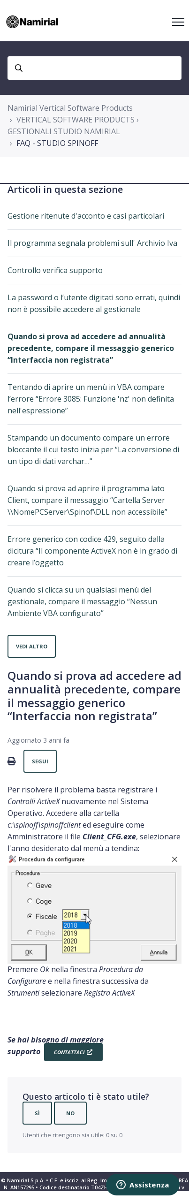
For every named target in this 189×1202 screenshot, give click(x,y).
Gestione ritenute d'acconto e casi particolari (86, 216)
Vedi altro (31, 646)
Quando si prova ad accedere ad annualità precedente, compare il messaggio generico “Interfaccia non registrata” (91, 348)
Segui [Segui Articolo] (40, 761)
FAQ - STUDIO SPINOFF (57, 143)
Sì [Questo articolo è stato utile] (37, 1113)
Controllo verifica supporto (55, 270)
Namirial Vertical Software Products (70, 108)
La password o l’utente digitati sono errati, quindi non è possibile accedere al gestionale (94, 303)
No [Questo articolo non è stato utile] (70, 1113)
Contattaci (69, 1052)
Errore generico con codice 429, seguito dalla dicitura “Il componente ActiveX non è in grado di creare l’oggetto (92, 551)
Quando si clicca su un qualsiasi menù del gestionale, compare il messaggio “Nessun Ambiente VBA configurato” (82, 601)
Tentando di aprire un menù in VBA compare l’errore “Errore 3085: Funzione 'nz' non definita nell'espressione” (91, 399)
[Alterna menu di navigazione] (178, 22)
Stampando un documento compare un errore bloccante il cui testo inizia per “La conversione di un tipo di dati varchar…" (93, 449)
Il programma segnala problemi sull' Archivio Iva (92, 243)
